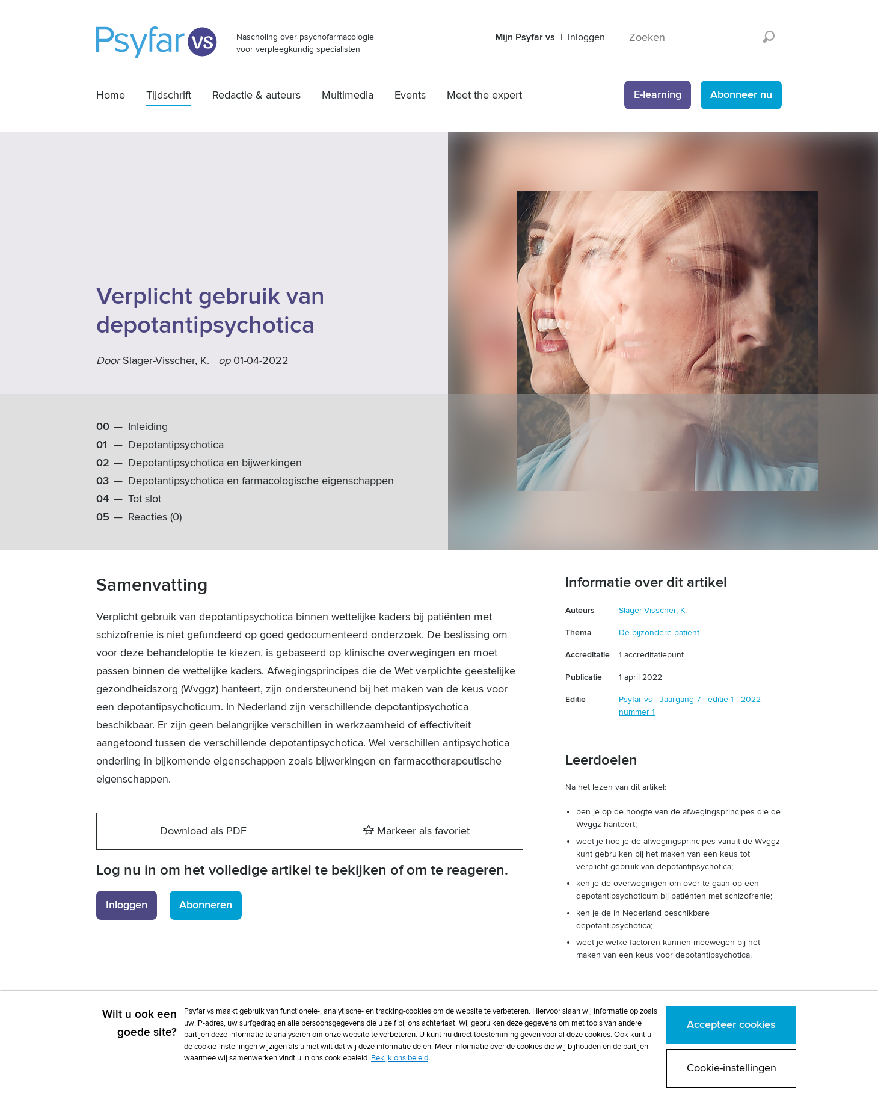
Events (410, 95)
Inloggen (586, 37)
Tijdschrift (168, 95)
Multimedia (347, 95)
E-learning (657, 94)
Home (110, 95)
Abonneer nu (741, 94)
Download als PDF (203, 831)
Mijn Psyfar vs (525, 37)
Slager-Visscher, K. (166, 360)
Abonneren (205, 905)
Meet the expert (484, 95)
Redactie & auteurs (256, 95)
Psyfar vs (157, 42)
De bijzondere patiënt (659, 632)
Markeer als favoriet (416, 831)
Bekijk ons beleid (399, 1058)
